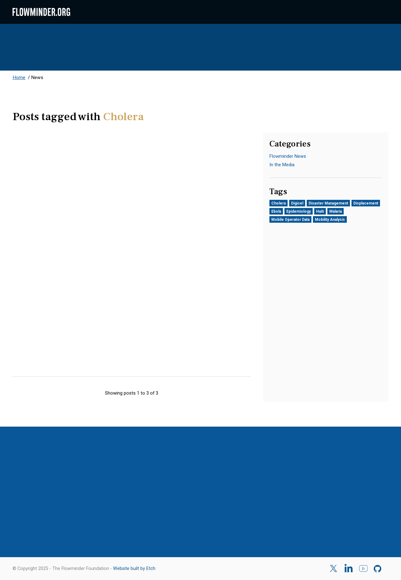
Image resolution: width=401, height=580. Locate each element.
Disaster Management (328, 203)
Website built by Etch (134, 568)
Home (19, 77)
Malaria (335, 211)
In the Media (281, 165)
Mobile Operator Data (290, 219)
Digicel (297, 203)
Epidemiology (298, 211)
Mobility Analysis (330, 219)
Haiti (320, 211)
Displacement (365, 203)
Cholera (278, 203)
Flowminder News (287, 156)
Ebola (276, 211)
